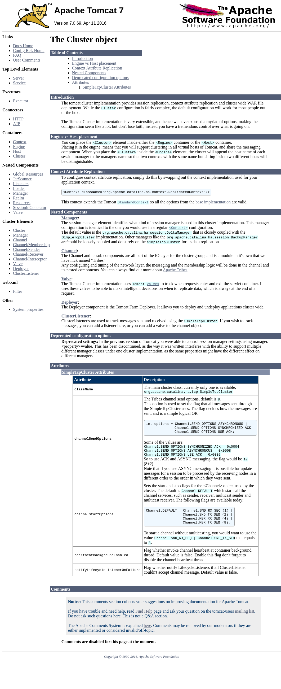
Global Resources (28, 174)
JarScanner (22, 179)
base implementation (213, 202)
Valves (153, 284)
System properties (28, 309)
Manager (20, 193)
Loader (19, 188)
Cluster (19, 156)
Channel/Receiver (28, 254)
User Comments (27, 60)
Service (19, 83)
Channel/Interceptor (30, 259)
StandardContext (133, 202)
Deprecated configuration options (100, 77)
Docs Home (23, 45)
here (147, 635)
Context (19, 141)
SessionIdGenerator (29, 207)
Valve (18, 212)
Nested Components (89, 73)
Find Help (143, 620)
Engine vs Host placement (94, 63)
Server (18, 78)
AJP (16, 123)
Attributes (80, 82)
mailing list (244, 620)
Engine (19, 146)
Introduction (82, 58)
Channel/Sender (26, 249)
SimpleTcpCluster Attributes (107, 87)
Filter (17, 291)
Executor (20, 101)
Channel (20, 240)
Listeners (21, 183)
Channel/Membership (31, 244)
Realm (18, 198)
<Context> (178, 228)
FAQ (17, 55)
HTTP (18, 119)
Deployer (21, 268)
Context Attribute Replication (97, 68)
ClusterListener (26, 273)
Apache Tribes (175, 270)
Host (17, 151)
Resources (21, 202)
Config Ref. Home (28, 50)
